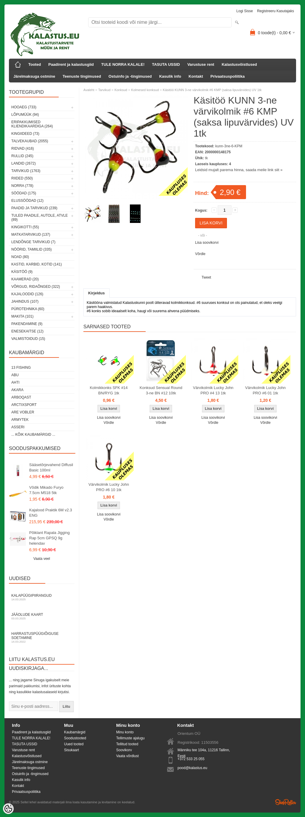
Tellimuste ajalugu (130, 738)
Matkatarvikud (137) (30, 234)
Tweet (206, 277)
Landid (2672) (23, 163)
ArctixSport (24, 405)
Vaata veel (41, 559)
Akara (17, 390)
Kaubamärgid (74, 732)
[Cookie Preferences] (8, 808)
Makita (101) (22, 316)
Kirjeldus (96, 293)
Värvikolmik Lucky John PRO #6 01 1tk (265, 390)
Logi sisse (244, 11)
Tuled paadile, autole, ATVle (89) (39, 217)
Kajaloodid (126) (27, 294)
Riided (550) (22, 178)
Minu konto (125, 732)
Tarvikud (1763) (26, 171)
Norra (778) (22, 186)
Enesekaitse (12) (27, 331)
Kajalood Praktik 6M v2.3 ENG (50, 513)
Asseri (17, 427)
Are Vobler (22, 412)
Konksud (120, 90)
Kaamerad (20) (25, 279)
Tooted (34, 64)
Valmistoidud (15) (28, 339)
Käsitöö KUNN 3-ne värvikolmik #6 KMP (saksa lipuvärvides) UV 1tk (212, 90)
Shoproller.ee (285, 802)
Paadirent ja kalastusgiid (71, 64)
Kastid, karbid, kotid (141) (36, 264)
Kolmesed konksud (145, 90)
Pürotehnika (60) (27, 309)
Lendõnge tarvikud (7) (33, 242)
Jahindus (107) (24, 301)
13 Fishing (21, 367)
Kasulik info (170, 76)
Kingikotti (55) (25, 227)
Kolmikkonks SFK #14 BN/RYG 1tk (108, 390)
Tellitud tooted (127, 744)
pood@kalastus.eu (192, 768)
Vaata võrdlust (127, 756)
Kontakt (196, 76)
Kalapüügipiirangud (41, 597)
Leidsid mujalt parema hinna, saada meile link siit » (238, 170)
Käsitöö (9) (21, 272)
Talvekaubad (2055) (29, 141)
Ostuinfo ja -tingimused (130, 76)
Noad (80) (20, 257)
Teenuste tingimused (82, 76)
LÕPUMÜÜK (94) (25, 115)
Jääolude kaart (41, 616)
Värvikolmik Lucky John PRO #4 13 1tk (213, 390)
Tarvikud (104, 90)
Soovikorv (124, 750)
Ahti (15, 382)
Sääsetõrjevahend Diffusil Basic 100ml (51, 467)
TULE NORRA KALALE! (122, 64)
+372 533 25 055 (191, 759)
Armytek (20, 420)
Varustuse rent (200, 64)
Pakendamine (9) (26, 324)
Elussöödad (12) (27, 201)
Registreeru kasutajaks (275, 11)
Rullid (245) (22, 156)
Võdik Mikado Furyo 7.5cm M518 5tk (46, 490)
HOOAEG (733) (23, 107)
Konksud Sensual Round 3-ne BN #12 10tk (161, 390)
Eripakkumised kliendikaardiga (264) (32, 124)
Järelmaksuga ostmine (34, 76)
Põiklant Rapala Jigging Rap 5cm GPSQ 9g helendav (49, 538)
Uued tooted (73, 744)
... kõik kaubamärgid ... (33, 434)
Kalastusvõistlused (239, 64)
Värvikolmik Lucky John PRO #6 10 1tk (108, 487)
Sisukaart (71, 750)
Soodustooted (75, 738)
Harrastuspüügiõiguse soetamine (41, 637)
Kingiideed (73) (25, 134)
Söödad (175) (23, 193)
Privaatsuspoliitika (228, 76)
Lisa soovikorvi (207, 242)
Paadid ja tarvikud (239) (34, 208)
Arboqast (21, 397)
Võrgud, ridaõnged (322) (35, 287)
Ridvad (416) (22, 148)
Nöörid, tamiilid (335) (31, 249)
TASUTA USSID (166, 64)
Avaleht (88, 90)
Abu (15, 375)
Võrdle (200, 254)
